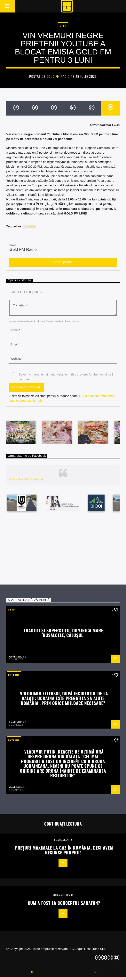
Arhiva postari (63, 262)
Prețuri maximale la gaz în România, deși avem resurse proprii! (64, 850)
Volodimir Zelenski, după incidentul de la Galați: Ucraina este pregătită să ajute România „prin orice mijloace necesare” (64, 698)
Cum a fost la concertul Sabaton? (64, 903)
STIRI (63, 26)
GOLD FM (29, 226)
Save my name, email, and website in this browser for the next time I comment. (66, 375)
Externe (13, 675)
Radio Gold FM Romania (25, 479)
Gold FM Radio (58, 77)
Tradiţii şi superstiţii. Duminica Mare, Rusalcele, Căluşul (64, 632)
